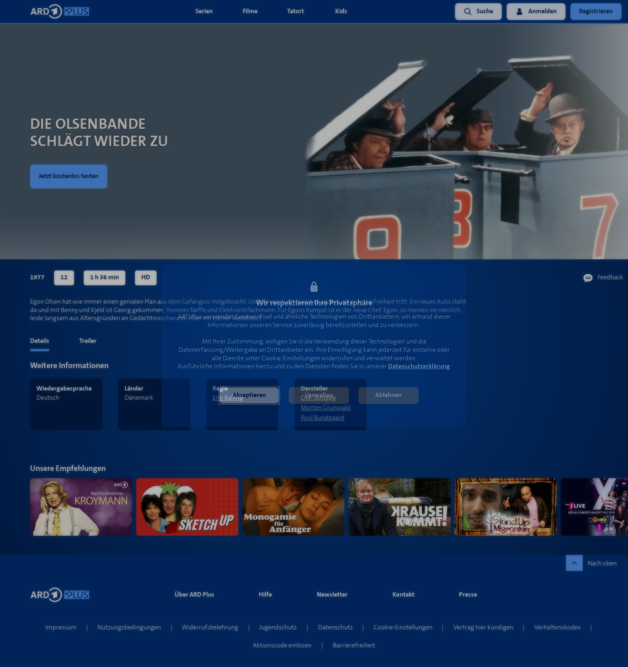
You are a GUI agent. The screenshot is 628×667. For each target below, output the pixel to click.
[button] (249, 395)
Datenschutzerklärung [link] (419, 367)
